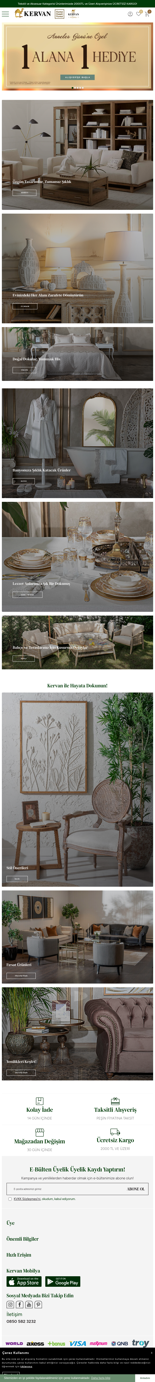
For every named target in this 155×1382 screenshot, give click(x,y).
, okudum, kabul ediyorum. (42, 1199)
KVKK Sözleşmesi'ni (27, 1199)
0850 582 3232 (21, 1321)
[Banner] (77, 155)
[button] (72, 88)
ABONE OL (136, 1189)
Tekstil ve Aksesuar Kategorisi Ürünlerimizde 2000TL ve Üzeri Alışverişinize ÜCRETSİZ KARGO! (77, 3)
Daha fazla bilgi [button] (100, 1378)
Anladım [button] (145, 1378)
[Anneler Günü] (77, 56)
